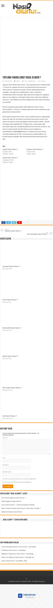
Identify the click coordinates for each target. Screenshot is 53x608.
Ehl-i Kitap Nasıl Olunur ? (12, 388)
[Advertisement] (26, 48)
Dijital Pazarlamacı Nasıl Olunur (11, 512)
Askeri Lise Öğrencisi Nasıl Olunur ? (13, 557)
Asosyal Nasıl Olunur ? (11, 266)
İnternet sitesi (7, 472)
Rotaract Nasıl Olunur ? (35, 149)
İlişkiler (18, 81)
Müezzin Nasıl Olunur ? (16, 230)
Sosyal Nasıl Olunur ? (10, 149)
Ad (4, 458)
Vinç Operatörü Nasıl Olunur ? (36, 233)
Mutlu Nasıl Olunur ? (10, 356)
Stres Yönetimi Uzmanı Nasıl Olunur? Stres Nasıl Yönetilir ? (21, 508)
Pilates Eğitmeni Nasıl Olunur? (11, 501)
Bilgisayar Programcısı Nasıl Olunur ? (13, 554)
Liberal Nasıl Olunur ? (10, 158)
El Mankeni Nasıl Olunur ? (10, 550)
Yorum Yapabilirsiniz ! (30, 81)
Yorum (5, 438)
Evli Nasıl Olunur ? (10, 416)
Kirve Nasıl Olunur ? (10, 300)
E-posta (6, 465)
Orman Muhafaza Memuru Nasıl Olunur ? (14, 547)
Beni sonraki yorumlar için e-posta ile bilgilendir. (20, 479)
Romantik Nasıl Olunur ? (12, 328)
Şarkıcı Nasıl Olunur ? (8, 561)
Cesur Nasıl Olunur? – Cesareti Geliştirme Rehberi (18, 505)
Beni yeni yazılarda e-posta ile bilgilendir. (18, 482)
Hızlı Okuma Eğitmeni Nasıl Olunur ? (13, 498)
